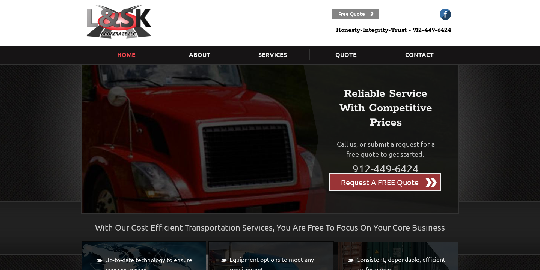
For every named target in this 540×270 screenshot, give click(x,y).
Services (272, 54)
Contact (419, 54)
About (199, 54)
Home (126, 54)
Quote (346, 54)
